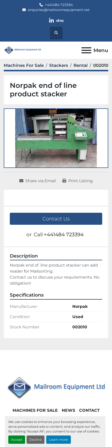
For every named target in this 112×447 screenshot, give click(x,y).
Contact (89, 410)
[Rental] (81, 65)
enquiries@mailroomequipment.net (59, 10)
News (68, 410)
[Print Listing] (77, 181)
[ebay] (60, 21)
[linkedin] (51, 21)
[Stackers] (58, 65)
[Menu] (86, 50)
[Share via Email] (37, 181)
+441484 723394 (59, 5)
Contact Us (56, 219)
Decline (35, 439)
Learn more (58, 439)
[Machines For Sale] (24, 65)
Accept (16, 439)
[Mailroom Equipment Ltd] (56, 387)
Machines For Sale (35, 410)
